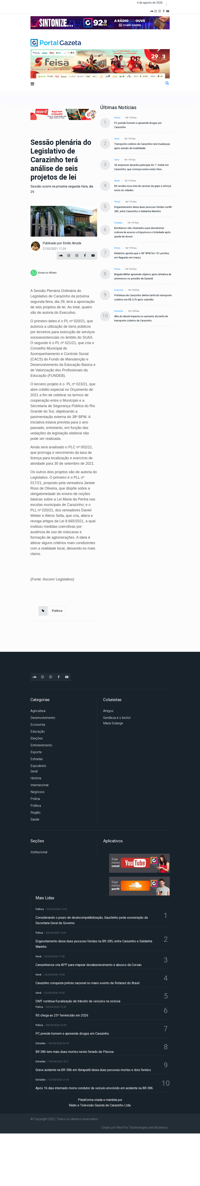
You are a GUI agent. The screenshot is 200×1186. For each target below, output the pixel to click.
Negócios (37, 792)
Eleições (36, 738)
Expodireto (38, 766)
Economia (118, 290)
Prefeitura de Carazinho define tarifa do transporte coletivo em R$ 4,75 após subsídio (143, 297)
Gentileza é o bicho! (117, 717)
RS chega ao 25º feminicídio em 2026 (62, 1015)
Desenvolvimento (42, 717)
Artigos (108, 711)
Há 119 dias (131, 117)
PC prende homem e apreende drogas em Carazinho (138, 125)
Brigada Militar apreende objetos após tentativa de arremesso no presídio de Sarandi (142, 276)
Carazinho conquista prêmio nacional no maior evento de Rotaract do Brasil (87, 983)
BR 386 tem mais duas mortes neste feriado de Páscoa (75, 1051)
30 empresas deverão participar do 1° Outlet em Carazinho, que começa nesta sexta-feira (141, 167)
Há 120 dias (131, 269)
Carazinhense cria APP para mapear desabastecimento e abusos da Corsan (88, 965)
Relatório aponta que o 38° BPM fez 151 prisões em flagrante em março (141, 255)
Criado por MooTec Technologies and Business (134, 1127)
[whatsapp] (43, 273)
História (35, 778)
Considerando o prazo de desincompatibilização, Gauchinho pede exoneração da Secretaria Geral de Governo (92, 920)
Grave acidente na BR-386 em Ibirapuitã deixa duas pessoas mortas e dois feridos (93, 1070)
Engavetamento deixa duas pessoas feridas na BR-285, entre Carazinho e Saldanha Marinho (143, 209)
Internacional (39, 785)
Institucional (38, 852)
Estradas (118, 222)
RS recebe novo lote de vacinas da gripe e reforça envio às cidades (142, 188)
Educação (37, 731)
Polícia (117, 117)
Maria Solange (113, 723)
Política (57, 611)
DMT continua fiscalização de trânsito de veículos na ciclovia (78, 1001)
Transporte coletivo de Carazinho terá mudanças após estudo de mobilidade (142, 146)
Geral (116, 138)
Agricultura (37, 711)
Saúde (117, 180)
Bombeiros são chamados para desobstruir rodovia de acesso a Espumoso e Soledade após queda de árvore (142, 232)
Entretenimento (41, 745)
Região (35, 812)
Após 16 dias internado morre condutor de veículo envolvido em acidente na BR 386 (94, 1088)
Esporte (36, 752)
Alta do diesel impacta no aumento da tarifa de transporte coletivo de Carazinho (141, 318)
